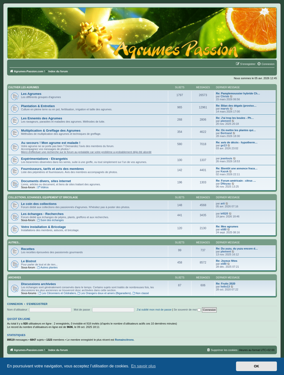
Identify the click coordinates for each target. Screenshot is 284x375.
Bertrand (226, 133)
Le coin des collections (39, 204)
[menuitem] (265, 63)
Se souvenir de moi (187, 309)
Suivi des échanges (50, 220)
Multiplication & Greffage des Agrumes (51, 130)
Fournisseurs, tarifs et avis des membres (52, 169)
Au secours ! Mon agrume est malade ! (50, 143)
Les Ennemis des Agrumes (41, 118)
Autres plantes (47, 267)
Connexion (15, 303)
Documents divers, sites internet (46, 181)
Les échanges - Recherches (42, 214)
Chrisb (225, 96)
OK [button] (256, 366)
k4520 (224, 213)
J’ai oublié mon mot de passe (154, 309)
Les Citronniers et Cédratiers (57, 293)
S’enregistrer (36, 303)
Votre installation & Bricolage (43, 227)
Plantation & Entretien (38, 106)
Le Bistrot (28, 261)
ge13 (224, 145)
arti (223, 203)
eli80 (223, 229)
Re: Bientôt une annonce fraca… (237, 168)
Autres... (14, 242)
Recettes (28, 249)
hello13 (225, 286)
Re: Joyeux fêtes (226, 260)
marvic (225, 108)
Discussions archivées (38, 284)
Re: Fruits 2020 (225, 283)
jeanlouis (226, 158)
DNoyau (226, 183)
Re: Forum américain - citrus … (236, 180)
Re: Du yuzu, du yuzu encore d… (237, 248)
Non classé (140, 293)
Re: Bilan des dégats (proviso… (236, 105)
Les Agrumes (31, 94)
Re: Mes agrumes (227, 226)
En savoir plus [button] (143, 366)
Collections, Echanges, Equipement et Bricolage (43, 197)
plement (226, 120)
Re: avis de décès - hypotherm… (237, 142)
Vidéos (42, 187)
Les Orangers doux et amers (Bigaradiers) (104, 293)
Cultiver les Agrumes (23, 87)
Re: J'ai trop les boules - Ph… (235, 117)
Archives (14, 277)
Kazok (224, 171)
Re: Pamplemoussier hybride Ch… (238, 93)
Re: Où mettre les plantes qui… (236, 130)
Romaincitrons (124, 339)
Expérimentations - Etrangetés (44, 159)
